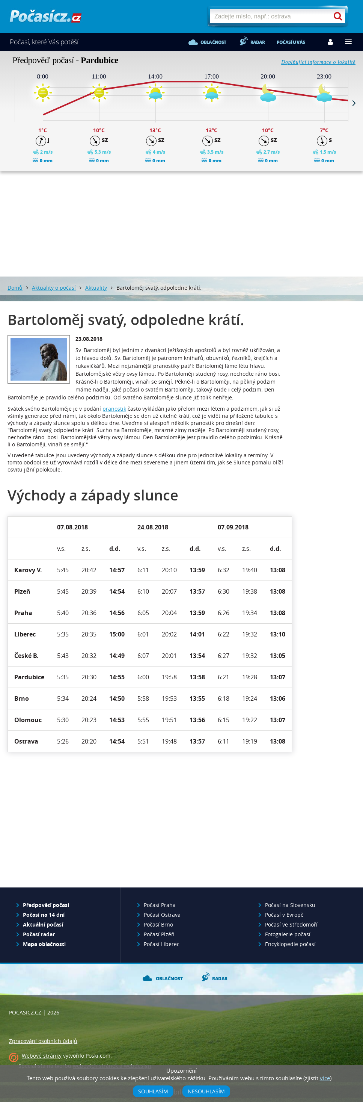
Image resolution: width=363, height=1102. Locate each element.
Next (354, 103)
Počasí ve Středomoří (291, 924)
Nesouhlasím (206, 1091)
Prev (9, 103)
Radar (257, 42)
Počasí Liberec (161, 944)
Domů (15, 287)
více (325, 1078)
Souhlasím (153, 1091)
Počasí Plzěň (159, 934)
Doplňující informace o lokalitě (318, 62)
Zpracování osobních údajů (43, 1041)
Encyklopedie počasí (290, 944)
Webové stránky (42, 1055)
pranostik (114, 408)
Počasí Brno (158, 924)
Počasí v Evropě (284, 914)
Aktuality (96, 287)
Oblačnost (213, 42)
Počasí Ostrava (162, 914)
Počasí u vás (291, 42)
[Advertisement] (181, 224)
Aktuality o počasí (54, 287)
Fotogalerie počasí (287, 934)
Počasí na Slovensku (290, 905)
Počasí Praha (160, 905)
